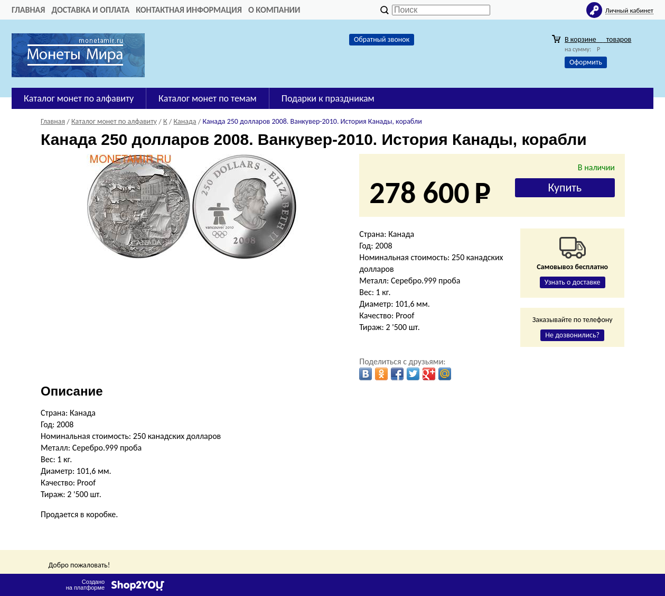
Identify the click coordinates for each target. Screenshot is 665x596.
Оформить (585, 62)
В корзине (598, 39)
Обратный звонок (381, 39)
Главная (28, 10)
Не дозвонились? (572, 335)
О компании (274, 10)
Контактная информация (189, 10)
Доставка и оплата (90, 10)
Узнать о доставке (573, 282)
